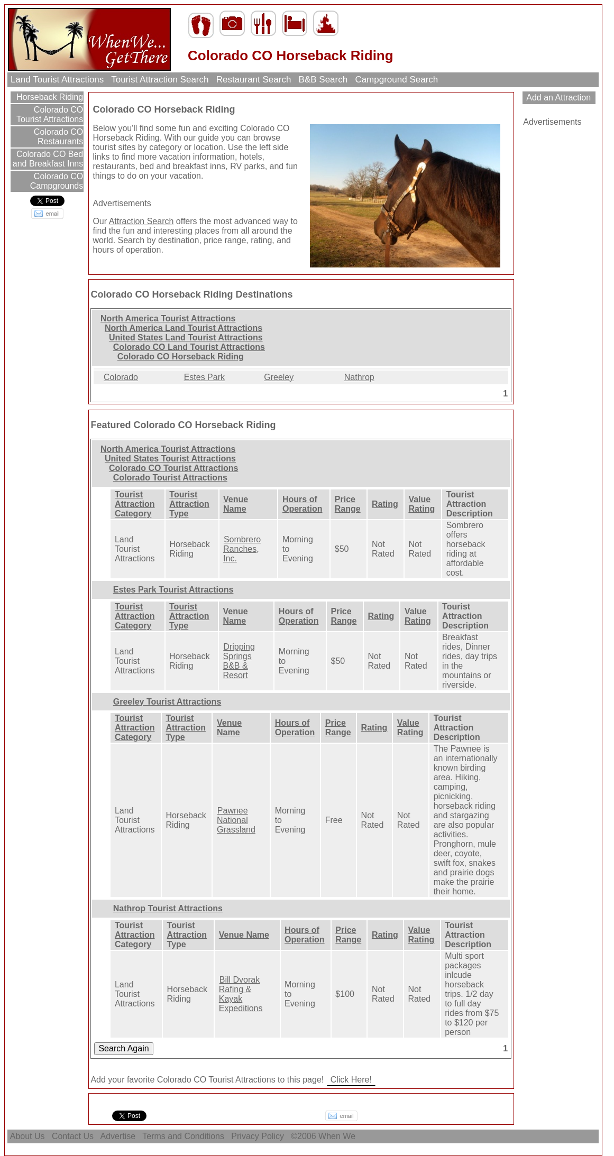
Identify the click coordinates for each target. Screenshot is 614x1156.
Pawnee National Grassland (236, 820)
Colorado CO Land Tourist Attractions (189, 347)
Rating (385, 504)
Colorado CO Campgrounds (57, 181)
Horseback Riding (49, 97)
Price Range (348, 504)
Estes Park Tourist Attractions (173, 589)
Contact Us (72, 1136)
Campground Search (397, 80)
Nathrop (359, 377)
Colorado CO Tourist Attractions (49, 114)
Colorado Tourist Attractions (170, 477)
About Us (27, 1136)
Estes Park (204, 377)
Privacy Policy (257, 1136)
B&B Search (323, 80)
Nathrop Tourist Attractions (168, 908)
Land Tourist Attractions (57, 80)
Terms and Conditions (183, 1136)
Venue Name (235, 504)
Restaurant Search (254, 80)
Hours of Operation (302, 504)
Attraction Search (141, 221)
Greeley (279, 377)
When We (338, 1136)
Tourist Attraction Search (160, 80)
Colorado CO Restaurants (57, 136)
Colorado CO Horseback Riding (180, 356)
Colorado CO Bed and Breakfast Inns (48, 159)
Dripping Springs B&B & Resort (239, 661)
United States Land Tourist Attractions (186, 337)
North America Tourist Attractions (167, 318)
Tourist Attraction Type (189, 504)
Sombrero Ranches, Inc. (242, 549)
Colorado (121, 377)
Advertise (118, 1136)
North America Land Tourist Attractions (183, 327)
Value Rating (421, 504)
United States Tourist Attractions (170, 458)
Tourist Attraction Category (135, 504)
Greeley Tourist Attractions (167, 701)
